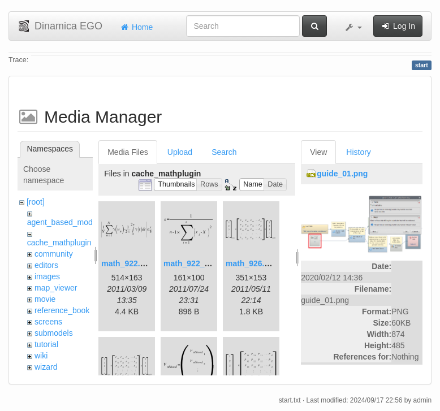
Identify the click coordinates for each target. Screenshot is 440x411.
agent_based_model (63, 222)
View (318, 152)
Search (224, 152)
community (53, 253)
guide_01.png (342, 173)
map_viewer (55, 287)
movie (44, 299)
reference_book (61, 310)
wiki (41, 355)
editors (46, 265)
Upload (179, 152)
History (358, 152)
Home (136, 27)
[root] (36, 201)
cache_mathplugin (59, 242)
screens (48, 321)
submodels (53, 333)
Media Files (127, 152)
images (47, 276)
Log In (398, 26)
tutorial (46, 344)
